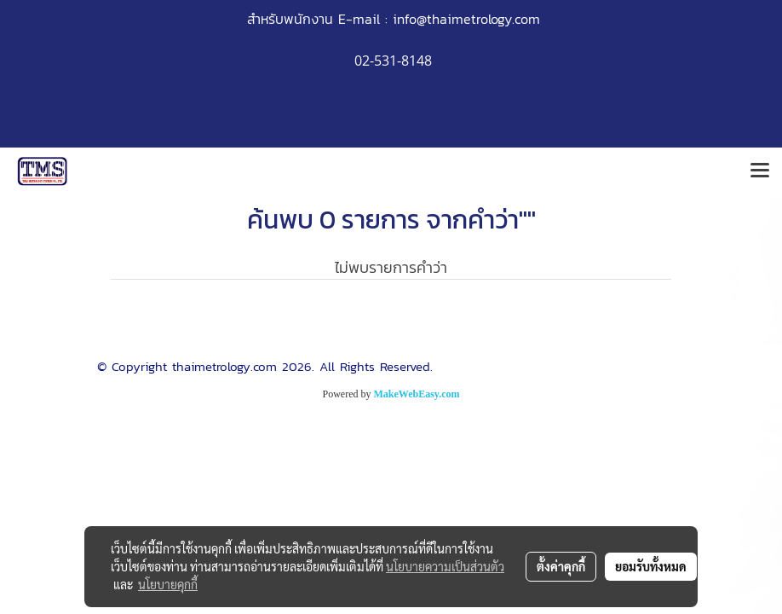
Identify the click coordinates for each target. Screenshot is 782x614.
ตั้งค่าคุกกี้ (561, 566)
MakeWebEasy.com (417, 394)
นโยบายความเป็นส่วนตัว (445, 566)
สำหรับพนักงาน (290, 19)
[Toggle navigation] (760, 171)
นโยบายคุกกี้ (168, 584)
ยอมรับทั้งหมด (651, 566)
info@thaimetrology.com (466, 19)
